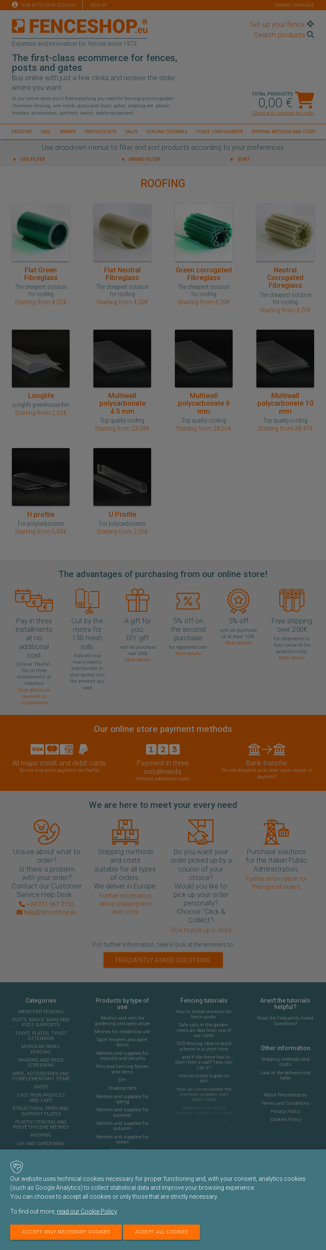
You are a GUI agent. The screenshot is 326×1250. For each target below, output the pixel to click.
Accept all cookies (161, 1232)
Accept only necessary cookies (66, 1232)
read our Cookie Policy (87, 1211)
